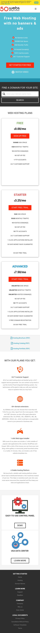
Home (20, 577)
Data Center (20, 610)
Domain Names (20, 583)
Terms (20, 628)
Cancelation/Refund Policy (20, 622)
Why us (20, 607)
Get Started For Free (20, 65)
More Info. (7, 3)
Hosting (20, 580)
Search (20, 100)
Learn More (20, 560)
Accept (36, 2)
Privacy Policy (20, 618)
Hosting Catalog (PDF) (20, 343)
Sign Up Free (20, 136)
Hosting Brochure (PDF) (20, 338)
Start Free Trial (20, 207)
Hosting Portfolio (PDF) (20, 349)
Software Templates (20, 625)
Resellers (20, 595)
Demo (20, 525)
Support (20, 592)
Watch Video (20, 72)
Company (20, 603)
